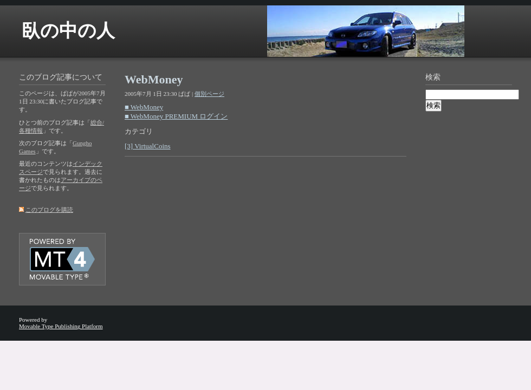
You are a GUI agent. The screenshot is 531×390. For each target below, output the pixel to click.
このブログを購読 (49, 209)
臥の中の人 (68, 31)
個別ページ (209, 93)
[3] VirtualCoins (148, 146)
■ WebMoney (144, 107)
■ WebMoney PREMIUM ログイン (176, 116)
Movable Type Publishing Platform (61, 326)
